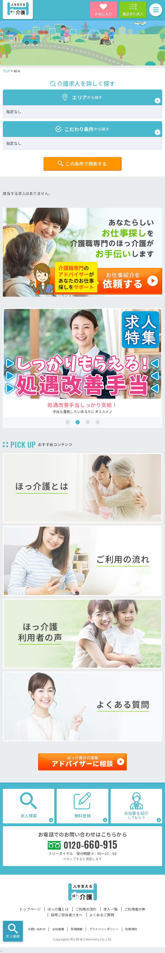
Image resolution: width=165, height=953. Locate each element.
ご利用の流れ (86, 909)
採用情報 (76, 929)
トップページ (30, 909)
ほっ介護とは (58, 909)
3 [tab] (88, 422)
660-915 (90, 844)
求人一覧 (111, 909)
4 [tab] (98, 422)
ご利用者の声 (135, 909)
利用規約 (131, 929)
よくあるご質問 (102, 914)
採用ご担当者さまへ (67, 914)
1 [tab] (67, 422)
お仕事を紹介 (136, 815)
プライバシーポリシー (104, 929)
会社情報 (58, 929)
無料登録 (82, 815)
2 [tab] (77, 422)
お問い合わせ (37, 929)
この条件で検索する (86, 163)
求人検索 (13, 936)
